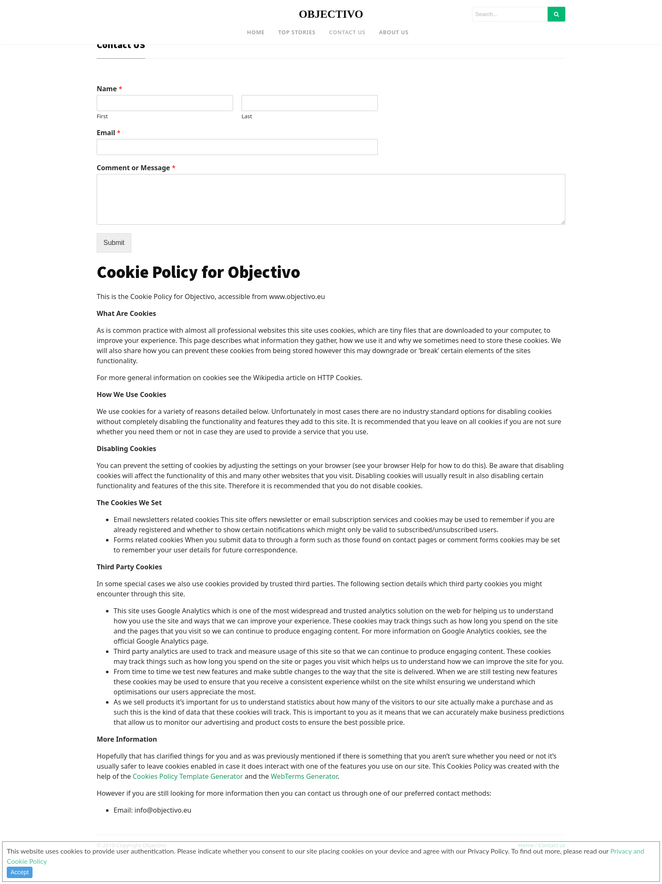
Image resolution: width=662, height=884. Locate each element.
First (102, 139)
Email (109, 156)
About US (394, 32)
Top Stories (296, 32)
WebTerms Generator (304, 799)
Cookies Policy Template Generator (188, 799)
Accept (20, 872)
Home (256, 32)
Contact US (347, 32)
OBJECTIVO (331, 14)
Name (109, 112)
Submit (114, 265)
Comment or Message (136, 190)
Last (246, 139)
